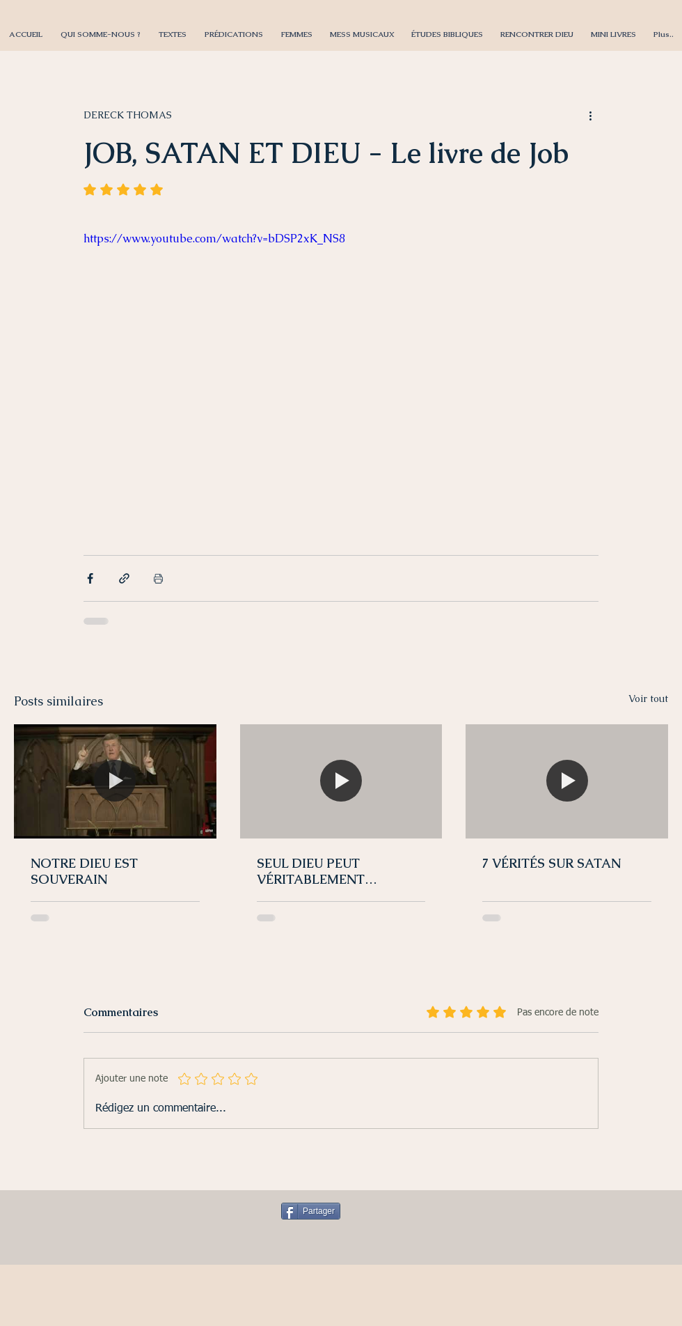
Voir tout (648, 698)
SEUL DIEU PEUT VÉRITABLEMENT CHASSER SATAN (311, 871)
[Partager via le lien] (124, 578)
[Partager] (310, 1211)
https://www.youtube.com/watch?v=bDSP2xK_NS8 (214, 238)
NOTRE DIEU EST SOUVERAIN (84, 871)
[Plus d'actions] (590, 115)
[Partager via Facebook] (90, 578)
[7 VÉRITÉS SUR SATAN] (567, 781)
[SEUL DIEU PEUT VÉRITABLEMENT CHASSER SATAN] (341, 781)
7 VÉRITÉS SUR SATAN (551, 863)
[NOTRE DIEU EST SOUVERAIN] (115, 781)
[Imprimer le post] (158, 578)
